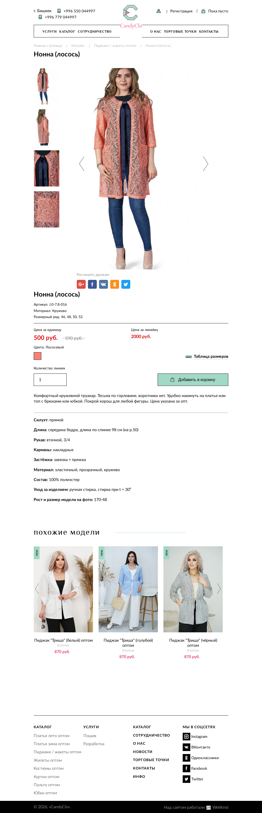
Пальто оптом (47, 784)
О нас (155, 31)
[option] (146, 168)
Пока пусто (218, 11)
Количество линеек (49, 368)
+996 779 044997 (61, 17)
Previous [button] (82, 164)
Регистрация (181, 11)
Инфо (139, 776)
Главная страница (48, 45)
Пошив (89, 735)
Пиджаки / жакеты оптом (115, 45)
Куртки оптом (46, 776)
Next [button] (204, 164)
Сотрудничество (95, 31)
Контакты (209, 31)
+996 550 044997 (79, 11)
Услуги (50, 31)
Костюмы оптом (49, 768)
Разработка (93, 743)
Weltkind (220, 807)
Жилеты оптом (48, 760)
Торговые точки (180, 31)
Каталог (67, 31)
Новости (143, 751)
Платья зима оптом (52, 743)
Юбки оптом (45, 792)
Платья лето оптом (51, 735)
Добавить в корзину (196, 380)
